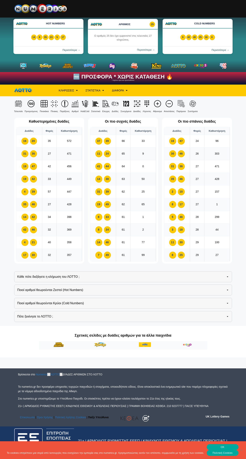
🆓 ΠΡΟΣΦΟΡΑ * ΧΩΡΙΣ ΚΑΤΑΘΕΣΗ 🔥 (123, 77)
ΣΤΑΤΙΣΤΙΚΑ (95, 90)
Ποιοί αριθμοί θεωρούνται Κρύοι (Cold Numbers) (123, 303)
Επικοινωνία (27, 417)
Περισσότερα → (71, 50)
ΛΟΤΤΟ (55, 374)
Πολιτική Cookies (222, 452)
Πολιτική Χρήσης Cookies (70, 417)
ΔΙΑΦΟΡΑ (120, 90)
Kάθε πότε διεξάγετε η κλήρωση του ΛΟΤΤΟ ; (123, 277)
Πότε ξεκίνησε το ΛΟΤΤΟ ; (123, 316)
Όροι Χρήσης (45, 417)
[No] (241, 450)
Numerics (41, 374)
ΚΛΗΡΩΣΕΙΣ (68, 90)
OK (222, 447)
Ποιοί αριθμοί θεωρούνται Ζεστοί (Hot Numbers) (123, 290)
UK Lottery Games (217, 416)
